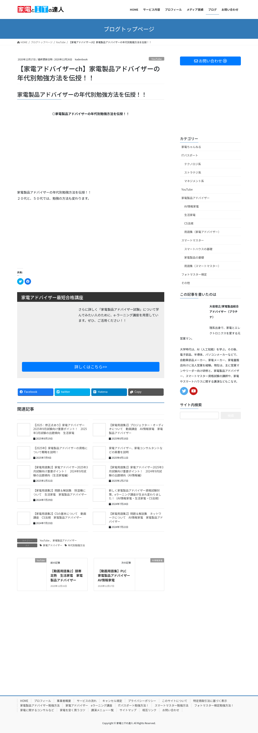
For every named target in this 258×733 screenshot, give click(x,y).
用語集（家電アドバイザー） (202, 232)
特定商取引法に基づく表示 (210, 701)
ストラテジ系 (192, 172)
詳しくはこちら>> (90, 367)
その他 (185, 283)
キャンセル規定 (112, 701)
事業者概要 (64, 701)
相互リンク (149, 710)
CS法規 (188, 223)
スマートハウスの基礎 (198, 249)
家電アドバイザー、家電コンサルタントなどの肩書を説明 (135, 450)
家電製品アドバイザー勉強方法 (40, 705)
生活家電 (190, 215)
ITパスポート (189, 155)
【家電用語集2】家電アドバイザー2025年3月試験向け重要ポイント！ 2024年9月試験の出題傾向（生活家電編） (60, 471)
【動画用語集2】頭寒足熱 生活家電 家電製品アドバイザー (66, 575)
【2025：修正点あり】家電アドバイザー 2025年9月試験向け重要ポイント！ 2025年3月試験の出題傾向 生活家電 (60, 429)
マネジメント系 (194, 181)
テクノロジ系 (192, 164)
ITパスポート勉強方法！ (133, 705)
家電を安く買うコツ (72, 710)
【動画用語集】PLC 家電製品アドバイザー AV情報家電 (115, 575)
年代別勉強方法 (76, 545)
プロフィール (42, 701)
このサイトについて (174, 701)
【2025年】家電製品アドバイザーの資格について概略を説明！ (60, 450)
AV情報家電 (191, 206)
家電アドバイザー (52, 545)
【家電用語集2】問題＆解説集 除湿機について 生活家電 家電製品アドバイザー (60, 492)
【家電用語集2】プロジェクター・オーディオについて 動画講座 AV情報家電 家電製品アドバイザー (136, 429)
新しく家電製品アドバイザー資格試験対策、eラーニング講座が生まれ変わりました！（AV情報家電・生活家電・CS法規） (135, 494)
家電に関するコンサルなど (37, 710)
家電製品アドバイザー (65, 540)
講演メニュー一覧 (102, 710)
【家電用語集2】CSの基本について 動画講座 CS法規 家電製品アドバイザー (59, 516)
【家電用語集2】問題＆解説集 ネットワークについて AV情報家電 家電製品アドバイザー (136, 517)
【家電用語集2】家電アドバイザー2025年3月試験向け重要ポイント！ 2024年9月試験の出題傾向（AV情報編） (136, 471)
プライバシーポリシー (142, 701)
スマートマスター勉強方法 (171, 705)
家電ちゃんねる (191, 147)
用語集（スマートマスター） (202, 266)
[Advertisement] (52, 233)
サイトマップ (128, 710)
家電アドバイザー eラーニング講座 (89, 705)
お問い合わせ (170, 710)
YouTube (156, 59)
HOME (24, 701)
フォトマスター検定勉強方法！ (214, 705)
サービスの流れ (87, 701)
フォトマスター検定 (194, 274)
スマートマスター (192, 240)
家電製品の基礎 (194, 257)
